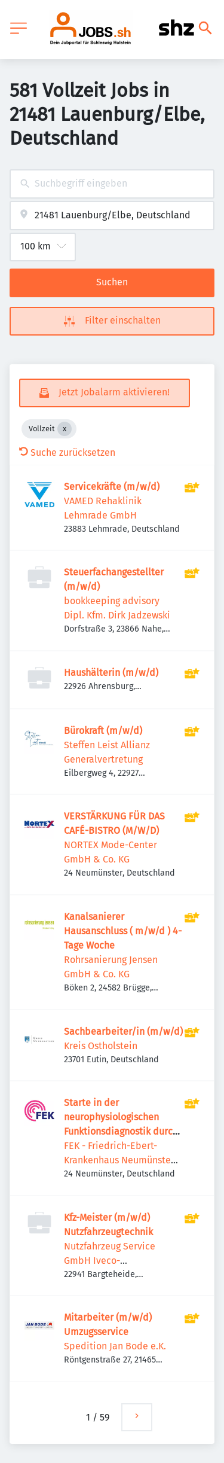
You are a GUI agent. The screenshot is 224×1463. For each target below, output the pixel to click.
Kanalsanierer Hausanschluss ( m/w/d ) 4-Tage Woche (123, 931)
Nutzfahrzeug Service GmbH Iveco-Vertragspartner (109, 1260)
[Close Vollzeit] (64, 429)
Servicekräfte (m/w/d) (111, 486)
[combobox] (112, 184)
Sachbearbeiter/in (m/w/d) (123, 1031)
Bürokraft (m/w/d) (103, 730)
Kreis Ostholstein (100, 1045)
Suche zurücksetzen (67, 452)
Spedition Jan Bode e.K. (115, 1346)
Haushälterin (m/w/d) (111, 672)
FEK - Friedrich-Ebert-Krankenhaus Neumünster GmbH (119, 1160)
